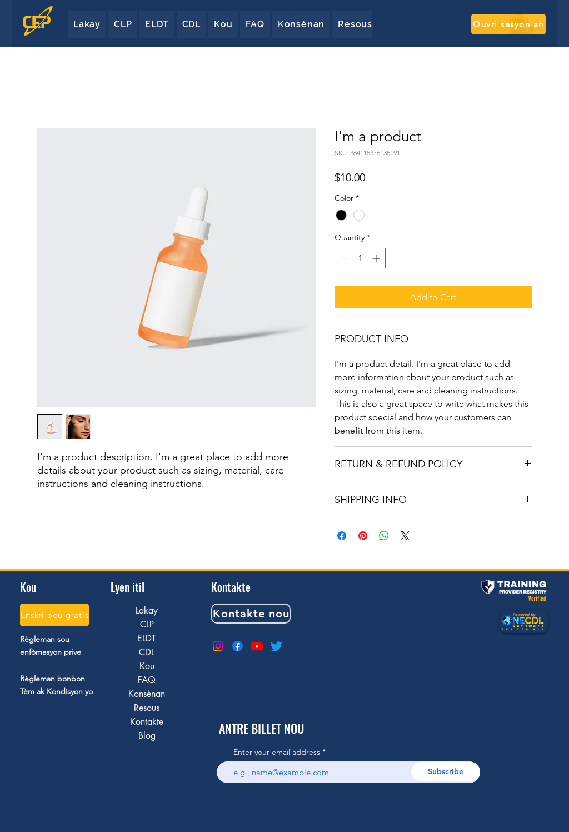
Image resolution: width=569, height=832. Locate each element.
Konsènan (146, 694)
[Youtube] (257, 646)
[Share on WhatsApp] (384, 535)
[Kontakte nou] (251, 614)
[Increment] (377, 258)
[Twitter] (276, 646)
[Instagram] (218, 646)
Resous (146, 708)
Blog (147, 735)
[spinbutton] (360, 258)
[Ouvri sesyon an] (508, 24)
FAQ (147, 680)
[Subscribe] (445, 771)
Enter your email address (276, 752)
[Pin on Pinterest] (363, 535)
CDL (146, 652)
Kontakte (146, 722)
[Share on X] (405, 535)
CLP (147, 624)
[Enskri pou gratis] (54, 615)
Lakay (147, 610)
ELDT (146, 638)
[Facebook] (237, 646)
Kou (146, 666)
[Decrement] (343, 258)
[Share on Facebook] (341, 535)
